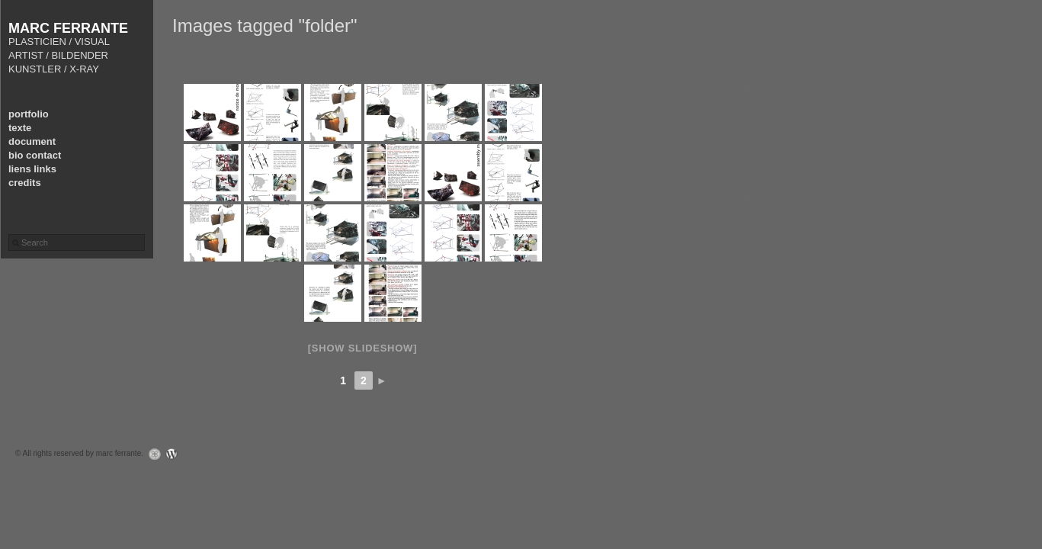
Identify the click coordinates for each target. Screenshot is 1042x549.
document (32, 141)
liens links (32, 169)
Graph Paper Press (151, 454)
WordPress (175, 454)
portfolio (28, 114)
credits (24, 182)
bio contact (34, 155)
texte (19, 127)
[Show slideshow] (362, 348)
